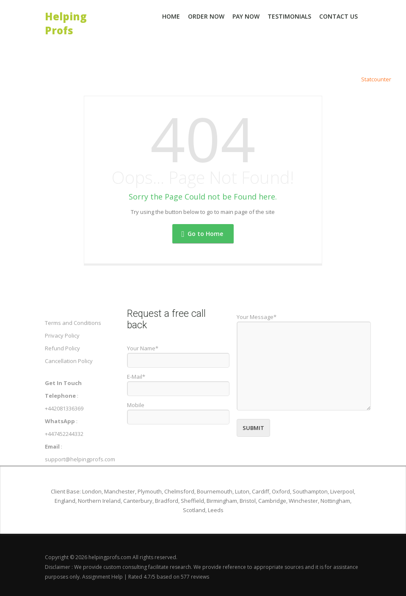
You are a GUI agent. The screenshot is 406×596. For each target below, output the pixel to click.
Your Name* (142, 348)
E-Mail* (136, 376)
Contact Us (338, 16)
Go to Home (203, 234)
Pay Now (246, 16)
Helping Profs (66, 15)
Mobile (135, 405)
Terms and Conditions (73, 323)
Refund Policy (62, 348)
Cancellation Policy (69, 361)
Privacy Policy (62, 335)
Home (171, 16)
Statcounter (376, 79)
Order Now (206, 16)
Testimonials (289, 16)
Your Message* (256, 317)
